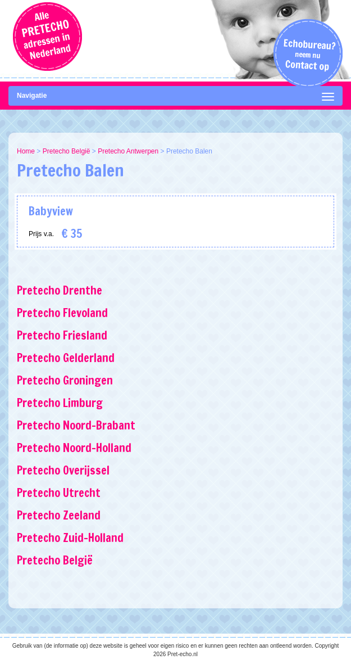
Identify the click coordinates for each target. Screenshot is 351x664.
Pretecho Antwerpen (128, 151)
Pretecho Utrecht (59, 493)
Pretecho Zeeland (59, 515)
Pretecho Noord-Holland (74, 448)
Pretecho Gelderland (66, 358)
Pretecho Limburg (60, 403)
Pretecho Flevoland (62, 313)
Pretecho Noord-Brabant (76, 425)
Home (26, 151)
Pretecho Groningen (65, 380)
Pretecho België (66, 151)
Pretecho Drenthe (59, 290)
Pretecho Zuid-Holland (70, 538)
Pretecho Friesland (62, 335)
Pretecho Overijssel (63, 470)
